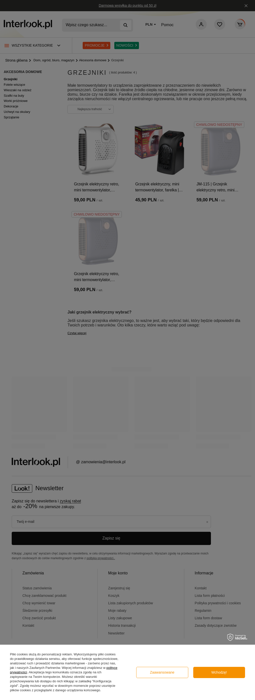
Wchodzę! (219, 672)
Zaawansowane (162, 672)
